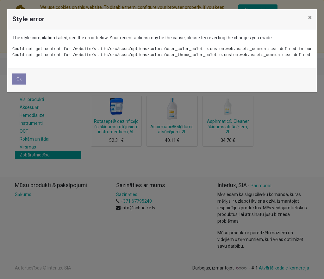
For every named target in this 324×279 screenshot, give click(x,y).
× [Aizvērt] (310, 17)
